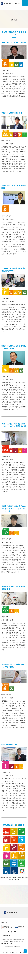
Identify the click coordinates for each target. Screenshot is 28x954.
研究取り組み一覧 (23, 877)
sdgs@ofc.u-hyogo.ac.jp (12, 946)
